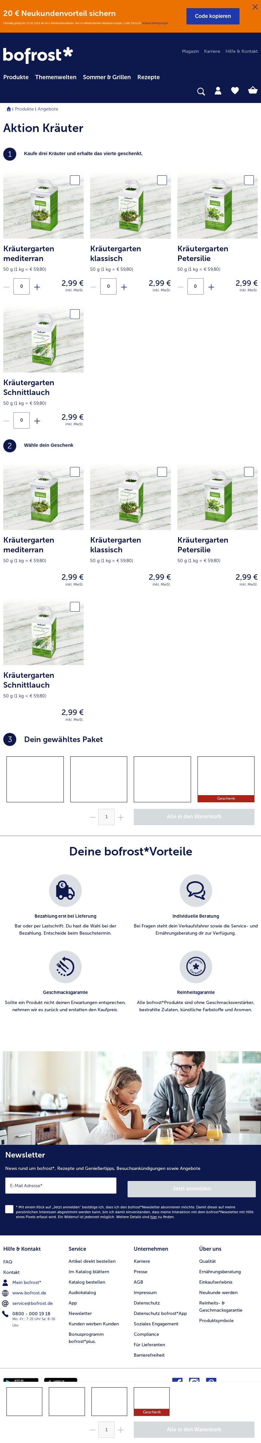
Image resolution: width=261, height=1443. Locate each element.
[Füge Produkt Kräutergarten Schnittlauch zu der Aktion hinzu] (37, 421)
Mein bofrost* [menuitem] (22, 1277)
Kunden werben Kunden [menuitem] (94, 1318)
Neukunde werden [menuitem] (218, 1287)
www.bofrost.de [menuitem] (24, 1287)
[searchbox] (7, 92)
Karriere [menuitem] (212, 51)
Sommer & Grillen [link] (107, 77)
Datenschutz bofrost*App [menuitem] (160, 1308)
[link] (39, 56)
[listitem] (65, 909)
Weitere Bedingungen (155, 23)
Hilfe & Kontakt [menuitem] (242, 51)
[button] (213, 16)
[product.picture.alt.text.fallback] (43, 204)
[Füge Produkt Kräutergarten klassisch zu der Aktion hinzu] (124, 287)
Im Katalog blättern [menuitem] (89, 1266)
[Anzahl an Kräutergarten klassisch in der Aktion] (108, 286)
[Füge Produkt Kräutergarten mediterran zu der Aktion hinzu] (37, 287)
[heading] (130, 446)
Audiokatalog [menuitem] (82, 1287)
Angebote (48, 109)
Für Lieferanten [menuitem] (149, 1339)
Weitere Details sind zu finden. (145, 1213)
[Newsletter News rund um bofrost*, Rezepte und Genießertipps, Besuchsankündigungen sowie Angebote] (130, 1188)
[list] (130, 951)
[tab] (218, 90)
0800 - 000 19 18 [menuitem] (26, 1308)
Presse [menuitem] (140, 1266)
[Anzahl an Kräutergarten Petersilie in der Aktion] (195, 286)
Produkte (24, 109)
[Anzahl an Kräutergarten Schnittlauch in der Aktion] (21, 420)
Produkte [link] (16, 77)
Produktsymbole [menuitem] (216, 1315)
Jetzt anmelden (192, 1185)
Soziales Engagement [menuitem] (156, 1318)
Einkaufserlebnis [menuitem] (215, 1277)
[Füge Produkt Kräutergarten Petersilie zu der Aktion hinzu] (211, 287)
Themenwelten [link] (55, 77)
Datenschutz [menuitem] (147, 1298)
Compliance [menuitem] (146, 1329)
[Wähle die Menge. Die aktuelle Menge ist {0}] (106, 1429)
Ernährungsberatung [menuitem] (220, 1266)
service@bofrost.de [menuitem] (28, 1297)
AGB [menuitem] (138, 1277)
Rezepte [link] (148, 77)
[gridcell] (35, 779)
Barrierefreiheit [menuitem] (149, 1350)
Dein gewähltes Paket (53, 739)
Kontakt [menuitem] (11, 1266)
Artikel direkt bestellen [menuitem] (92, 1256)
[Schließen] (255, 7)
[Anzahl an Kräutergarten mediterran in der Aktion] (21, 286)
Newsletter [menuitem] (80, 1308)
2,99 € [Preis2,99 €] (73, 283)
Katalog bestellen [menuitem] (87, 1277)
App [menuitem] (73, 1298)
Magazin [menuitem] (190, 51)
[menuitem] (16, 76)
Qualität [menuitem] (207, 1256)
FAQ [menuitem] (7, 1256)
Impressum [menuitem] (145, 1287)
